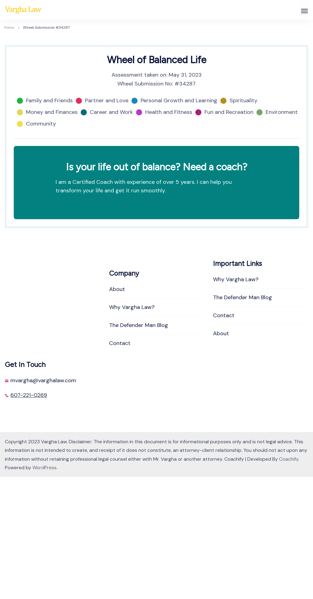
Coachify (288, 581)
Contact (120, 465)
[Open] (304, 11)
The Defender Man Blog (138, 447)
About (117, 411)
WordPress (44, 589)
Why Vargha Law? (132, 429)
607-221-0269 (28, 517)
